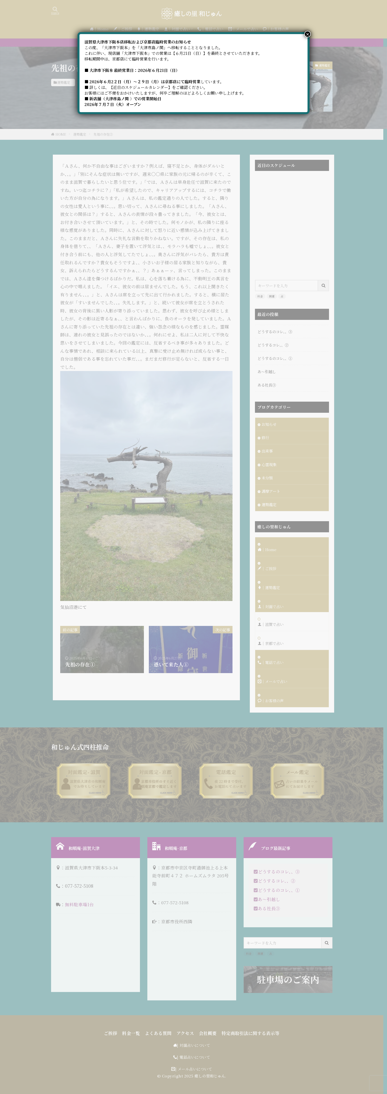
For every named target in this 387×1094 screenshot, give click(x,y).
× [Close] (307, 34)
